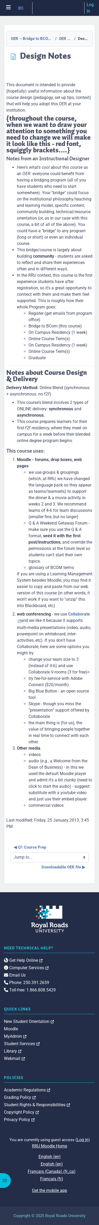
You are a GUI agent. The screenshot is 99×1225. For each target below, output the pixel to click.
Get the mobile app (49, 1190)
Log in (90, 7)
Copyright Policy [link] (21, 1112)
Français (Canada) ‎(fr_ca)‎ (52, 1171)
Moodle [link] (11, 1028)
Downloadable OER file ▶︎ (63, 867)
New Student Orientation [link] (29, 1021)
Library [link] (12, 1051)
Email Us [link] (15, 975)
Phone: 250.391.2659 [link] (26, 982)
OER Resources (65, 38)
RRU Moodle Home (49, 1146)
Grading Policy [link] (20, 1097)
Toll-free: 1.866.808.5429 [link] (30, 989)
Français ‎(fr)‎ (51, 1178)
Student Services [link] (22, 1043)
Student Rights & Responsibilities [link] (37, 1104)
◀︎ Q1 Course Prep (30, 847)
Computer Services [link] (26, 967)
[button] (23, 8)
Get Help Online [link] (23, 960)
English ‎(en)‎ (50, 1156)
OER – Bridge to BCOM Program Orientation (31, 38)
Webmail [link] (14, 1058)
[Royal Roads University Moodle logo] (49, 919)
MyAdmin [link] (15, 1036)
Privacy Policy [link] (19, 1119)
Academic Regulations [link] (27, 1089)
